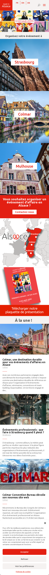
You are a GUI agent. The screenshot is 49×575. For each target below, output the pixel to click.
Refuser (24, 559)
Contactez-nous (24, 211)
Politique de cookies (23, 572)
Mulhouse (24, 166)
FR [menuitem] (17, 3)
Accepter (24, 552)
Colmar (24, 114)
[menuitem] (17, 3)
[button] (45, 523)
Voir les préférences (24, 566)
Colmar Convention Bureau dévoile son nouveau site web (23, 496)
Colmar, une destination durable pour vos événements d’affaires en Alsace (23, 362)
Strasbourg (24, 62)
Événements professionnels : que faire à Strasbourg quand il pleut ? (23, 431)
